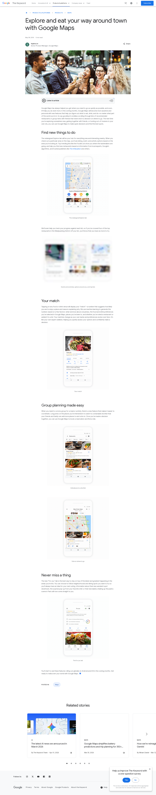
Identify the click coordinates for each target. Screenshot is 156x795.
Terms (36, 787)
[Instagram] (27, 776)
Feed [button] (88, 3)
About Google (47, 787)
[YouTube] (38, 776)
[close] (150, 769)
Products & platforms (61, 3)
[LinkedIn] (49, 776)
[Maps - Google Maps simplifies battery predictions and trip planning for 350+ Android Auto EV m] (104, 735)
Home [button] (34, 3)
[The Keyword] (26, 12)
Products (59, 13)
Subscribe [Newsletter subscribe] (147, 3)
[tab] (67, 763)
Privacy (29, 787)
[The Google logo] (18, 787)
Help (103, 787)
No (135, 780)
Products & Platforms (41, 13)
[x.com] (32, 776)
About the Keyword (79, 787)
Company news (78, 3)
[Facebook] (44, 776)
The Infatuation (75, 149)
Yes (126, 780)
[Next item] (146, 734)
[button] (127, 44)
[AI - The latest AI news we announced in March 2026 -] (51, 735)
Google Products (62, 787)
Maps (69, 13)
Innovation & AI (44, 3)
